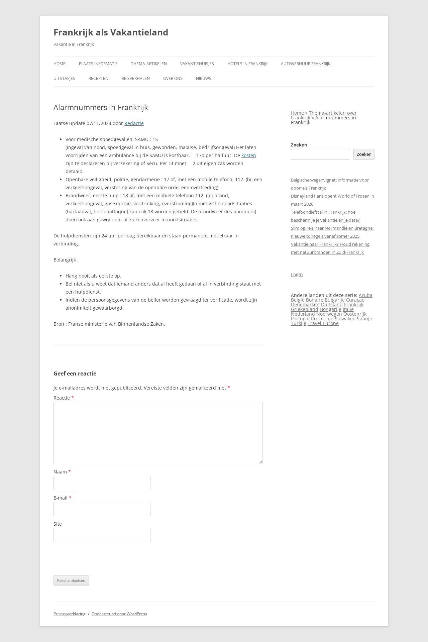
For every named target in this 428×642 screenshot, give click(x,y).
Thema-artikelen (149, 64)
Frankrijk (353, 304)
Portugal (300, 318)
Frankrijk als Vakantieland (111, 32)
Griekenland (304, 309)
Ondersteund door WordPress (119, 614)
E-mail (63, 498)
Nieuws (203, 78)
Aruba (365, 295)
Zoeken (299, 145)
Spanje (364, 318)
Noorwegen (329, 314)
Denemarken (305, 304)
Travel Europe (323, 323)
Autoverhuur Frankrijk (305, 64)
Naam (62, 471)
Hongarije (330, 309)
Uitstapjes (64, 78)
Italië (348, 309)
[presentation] (104, 559)
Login (297, 274)
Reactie (64, 398)
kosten (248, 155)
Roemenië (322, 318)
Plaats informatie (98, 64)
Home (60, 64)
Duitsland (332, 304)
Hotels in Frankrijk (247, 64)
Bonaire (314, 300)
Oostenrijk (354, 314)
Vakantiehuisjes (197, 64)
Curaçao (355, 300)
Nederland (303, 314)
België (298, 300)
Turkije (298, 323)
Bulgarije (335, 300)
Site (58, 524)
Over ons (173, 78)
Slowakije (345, 318)
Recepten (98, 78)
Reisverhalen (136, 78)
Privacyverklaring (70, 614)
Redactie (134, 123)
